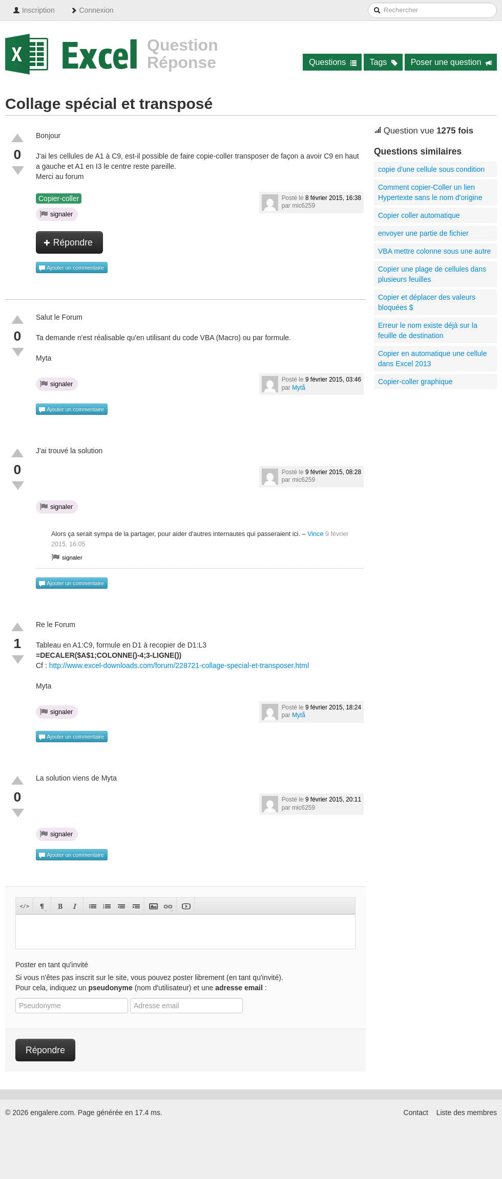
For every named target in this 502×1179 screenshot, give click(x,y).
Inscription (34, 10)
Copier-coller (58, 198)
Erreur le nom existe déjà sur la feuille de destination (427, 330)
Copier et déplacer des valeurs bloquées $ (426, 302)
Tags (384, 62)
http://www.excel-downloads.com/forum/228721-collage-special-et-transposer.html (179, 665)
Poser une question (451, 62)
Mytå (298, 387)
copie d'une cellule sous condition (431, 169)
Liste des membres (466, 1112)
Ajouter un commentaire (71, 268)
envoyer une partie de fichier (423, 233)
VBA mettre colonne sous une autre (434, 251)
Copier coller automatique (419, 215)
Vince (315, 534)
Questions (333, 62)
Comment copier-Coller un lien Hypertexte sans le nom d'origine (430, 192)
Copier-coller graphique (415, 381)
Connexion (92, 10)
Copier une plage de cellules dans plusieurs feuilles (432, 274)
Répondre (68, 242)
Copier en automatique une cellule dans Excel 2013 (432, 358)
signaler (56, 214)
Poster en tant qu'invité (51, 965)
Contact (416, 1112)
